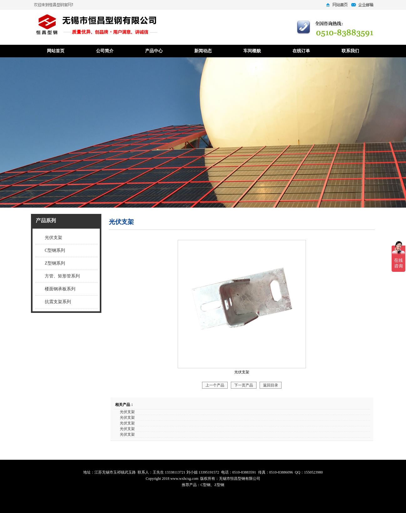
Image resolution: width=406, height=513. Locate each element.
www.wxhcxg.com (184, 478)
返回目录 (270, 385)
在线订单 (301, 51)
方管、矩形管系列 (62, 276)
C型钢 (205, 485)
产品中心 (154, 51)
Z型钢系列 (55, 263)
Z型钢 (219, 485)
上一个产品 (215, 385)
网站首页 (55, 51)
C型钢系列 (55, 250)
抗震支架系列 (58, 301)
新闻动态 (203, 51)
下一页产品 (243, 385)
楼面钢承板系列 (60, 289)
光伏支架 (53, 237)
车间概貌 (252, 51)
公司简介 (105, 51)
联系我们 (350, 51)
